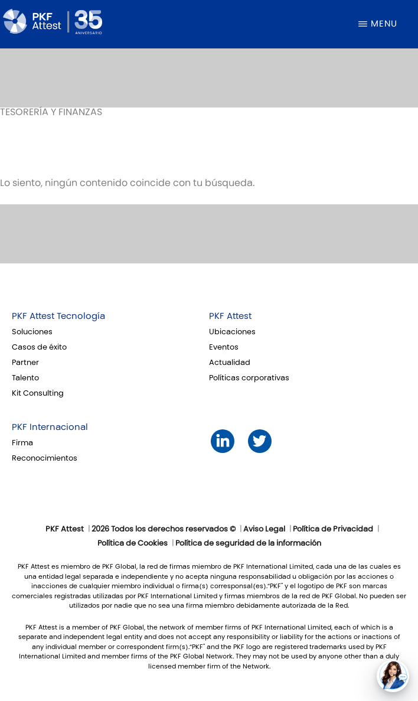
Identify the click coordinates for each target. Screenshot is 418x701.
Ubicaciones (232, 332)
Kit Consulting (38, 393)
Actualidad (229, 362)
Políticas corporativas (249, 378)
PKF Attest (230, 316)
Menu (384, 23)
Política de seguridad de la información (248, 543)
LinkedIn (222, 441)
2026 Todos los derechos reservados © (164, 529)
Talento (25, 378)
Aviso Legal (264, 529)
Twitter (259, 441)
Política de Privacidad (333, 529)
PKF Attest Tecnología (58, 316)
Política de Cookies (132, 543)
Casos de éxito (39, 347)
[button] (393, 676)
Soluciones (32, 332)
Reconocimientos (44, 458)
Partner (25, 362)
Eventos (224, 347)
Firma (22, 443)
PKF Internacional (50, 427)
